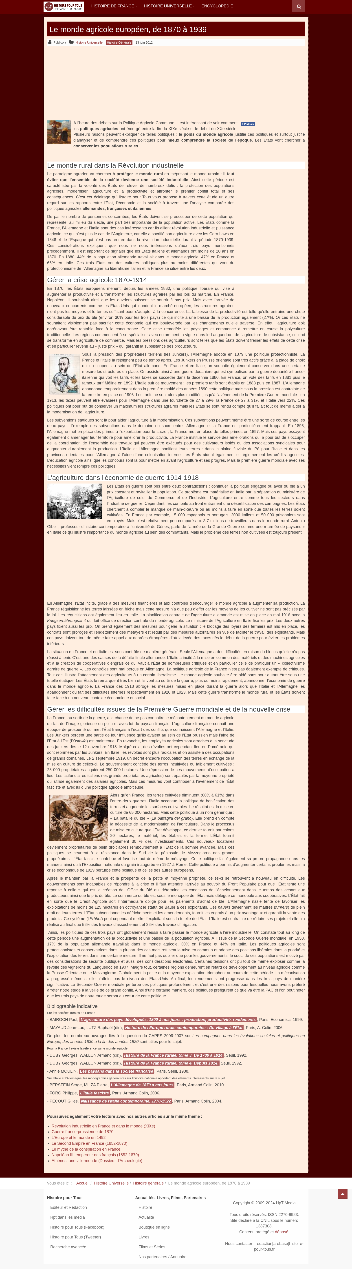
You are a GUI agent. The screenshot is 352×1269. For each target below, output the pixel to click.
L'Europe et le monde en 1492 (79, 1137)
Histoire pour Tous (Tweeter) (75, 1237)
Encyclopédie (218, 6)
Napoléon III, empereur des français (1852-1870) (95, 1155)
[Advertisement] (176, 82)
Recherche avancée (68, 1247)
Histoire (145, 1207)
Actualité (146, 1217)
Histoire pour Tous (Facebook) (77, 1227)
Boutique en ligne (154, 1227)
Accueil (82, 1183)
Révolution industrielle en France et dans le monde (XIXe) (103, 1126)
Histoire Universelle (169, 6)
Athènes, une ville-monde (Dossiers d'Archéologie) (97, 1160)
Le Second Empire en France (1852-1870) (89, 1143)
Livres (144, 1237)
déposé (281, 1232)
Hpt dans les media (67, 1217)
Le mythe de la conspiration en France (86, 1149)
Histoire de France (114, 6)
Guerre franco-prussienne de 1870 (82, 1131)
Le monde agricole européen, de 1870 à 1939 (144, 29)
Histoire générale (148, 1183)
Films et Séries (152, 1247)
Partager (248, 124)
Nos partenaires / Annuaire (162, 1257)
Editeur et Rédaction (68, 1207)
